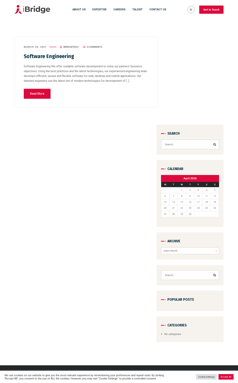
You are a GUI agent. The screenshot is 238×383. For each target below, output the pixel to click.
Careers (183, 315)
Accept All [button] (226, 377)
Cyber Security (133, 328)
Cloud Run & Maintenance (140, 334)
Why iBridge (185, 328)
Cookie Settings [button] (206, 377)
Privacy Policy (186, 340)
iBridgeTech (70, 47)
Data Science (132, 321)
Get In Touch (211, 9)
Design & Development (138, 315)
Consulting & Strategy (137, 308)
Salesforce (131, 347)
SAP (127, 353)
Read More (37, 94)
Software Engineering (50, 56)
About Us (183, 308)
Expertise (183, 334)
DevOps (129, 340)
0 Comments (94, 47)
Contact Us (185, 321)
